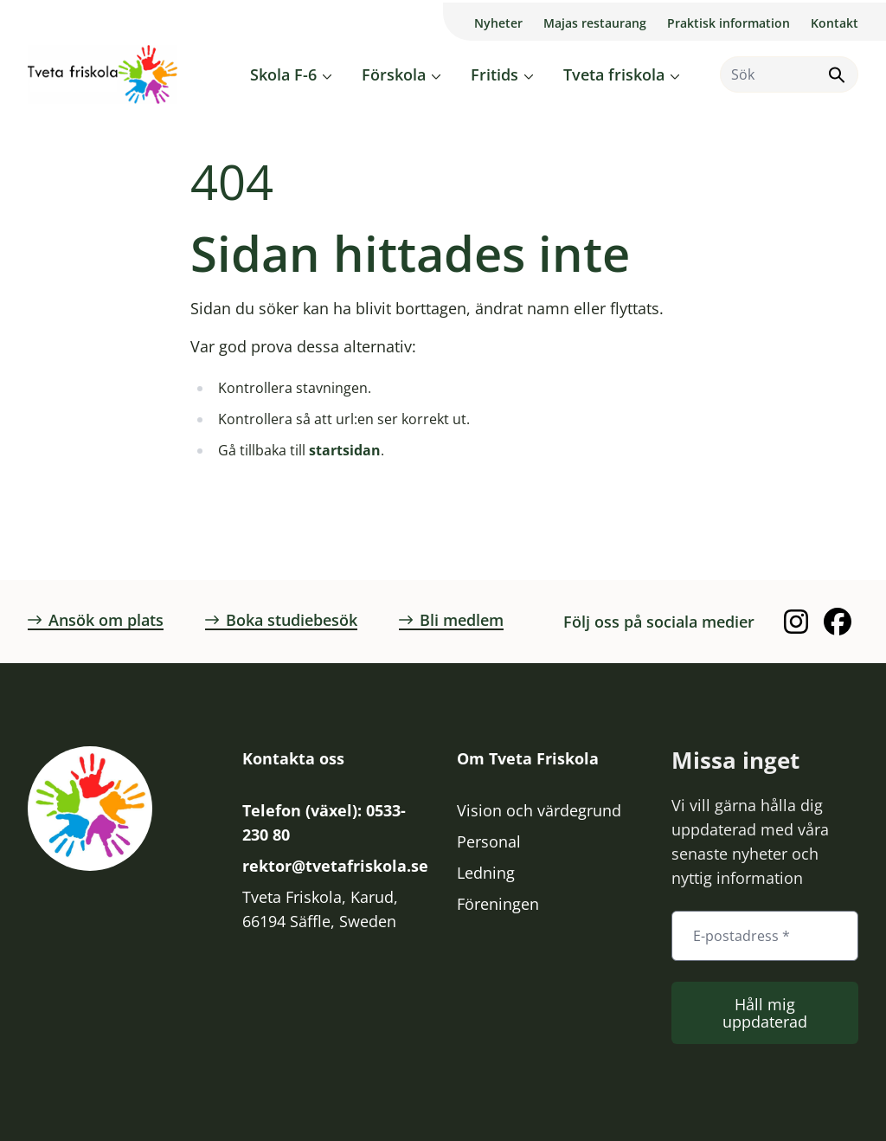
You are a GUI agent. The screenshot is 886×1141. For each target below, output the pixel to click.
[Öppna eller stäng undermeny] (327, 76)
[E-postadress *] (764, 936)
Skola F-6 (283, 74)
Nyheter (498, 23)
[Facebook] (837, 621)
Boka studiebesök (281, 619)
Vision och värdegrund (539, 810)
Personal (489, 841)
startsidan (345, 450)
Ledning (486, 872)
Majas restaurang (594, 23)
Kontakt (834, 23)
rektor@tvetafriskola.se (335, 865)
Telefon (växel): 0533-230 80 (324, 822)
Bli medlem (451, 619)
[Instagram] (796, 621)
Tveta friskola (613, 74)
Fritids (494, 74)
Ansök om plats (96, 619)
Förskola (394, 74)
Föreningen (498, 903)
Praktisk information (728, 23)
